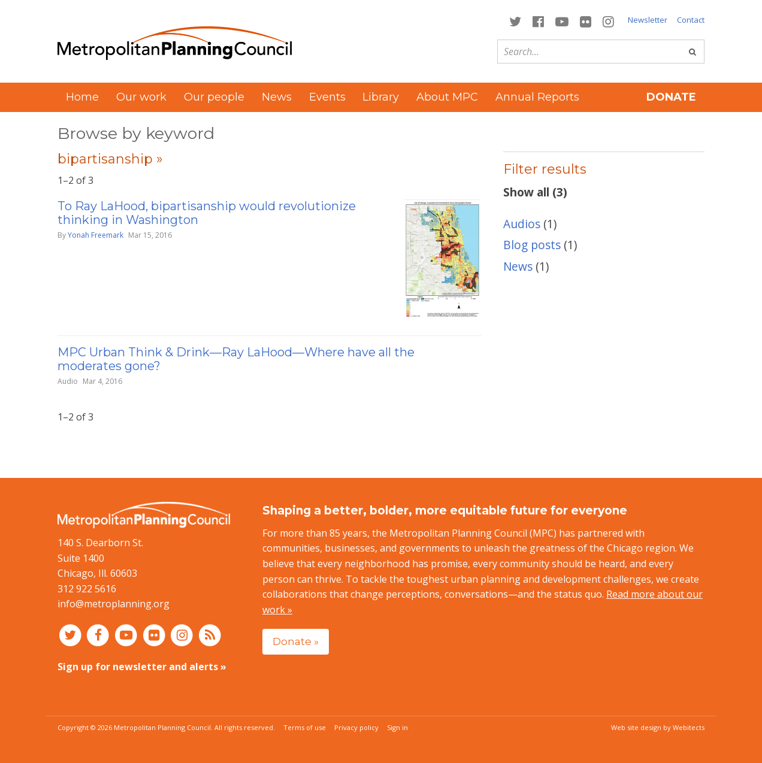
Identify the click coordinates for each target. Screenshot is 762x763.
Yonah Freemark (95, 235)
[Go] (692, 51)
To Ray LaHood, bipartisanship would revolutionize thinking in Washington (207, 213)
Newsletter (647, 19)
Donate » (296, 641)
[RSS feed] (210, 634)
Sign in (397, 727)
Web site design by (657, 727)
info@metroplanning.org (114, 603)
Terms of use (304, 727)
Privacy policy (356, 727)
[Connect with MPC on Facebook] (538, 20)
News (277, 97)
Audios (521, 224)
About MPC (447, 97)
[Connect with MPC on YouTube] (561, 20)
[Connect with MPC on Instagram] (608, 20)
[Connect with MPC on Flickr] (585, 20)
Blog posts (532, 245)
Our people (214, 97)
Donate (671, 97)
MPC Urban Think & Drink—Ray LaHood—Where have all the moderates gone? (236, 359)
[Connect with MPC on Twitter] (515, 20)
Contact (690, 19)
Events (327, 97)
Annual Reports (537, 97)
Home (82, 97)
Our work (141, 97)
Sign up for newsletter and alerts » (142, 666)
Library (380, 97)
